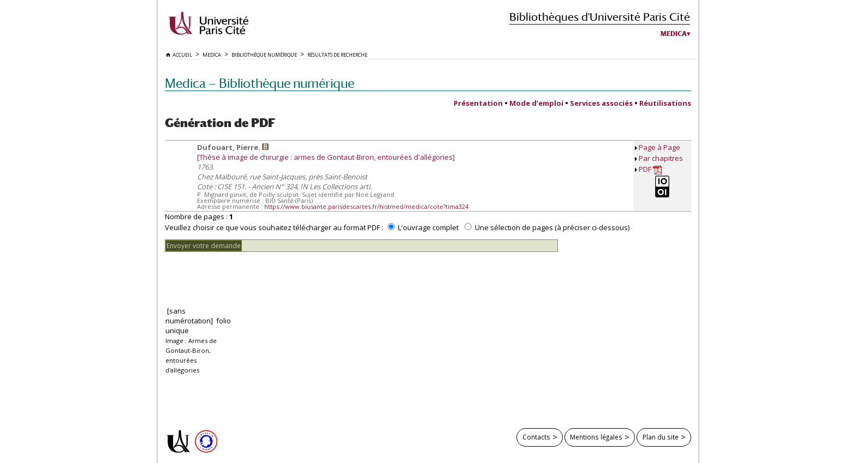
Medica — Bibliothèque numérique (259, 83)
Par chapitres (661, 158)
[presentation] (248, 273)
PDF (650, 169)
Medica (674, 34)
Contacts (536, 436)
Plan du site (661, 436)
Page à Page (659, 147)
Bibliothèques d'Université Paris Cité (599, 16)
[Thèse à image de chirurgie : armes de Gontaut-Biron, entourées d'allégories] (326, 157)
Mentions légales (596, 436)
